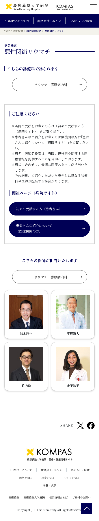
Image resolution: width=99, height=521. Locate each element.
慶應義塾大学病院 (34, 497)
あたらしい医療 (81, 21)
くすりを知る (72, 477)
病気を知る (25, 477)
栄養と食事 (49, 485)
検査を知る (48, 477)
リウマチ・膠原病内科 (58, 84)
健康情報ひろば (58, 497)
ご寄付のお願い (81, 497)
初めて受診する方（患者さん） (50, 208)
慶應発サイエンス (49, 21)
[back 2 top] (86, 508)
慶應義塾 (14, 497)
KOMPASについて (17, 21)
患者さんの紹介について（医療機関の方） (50, 228)
